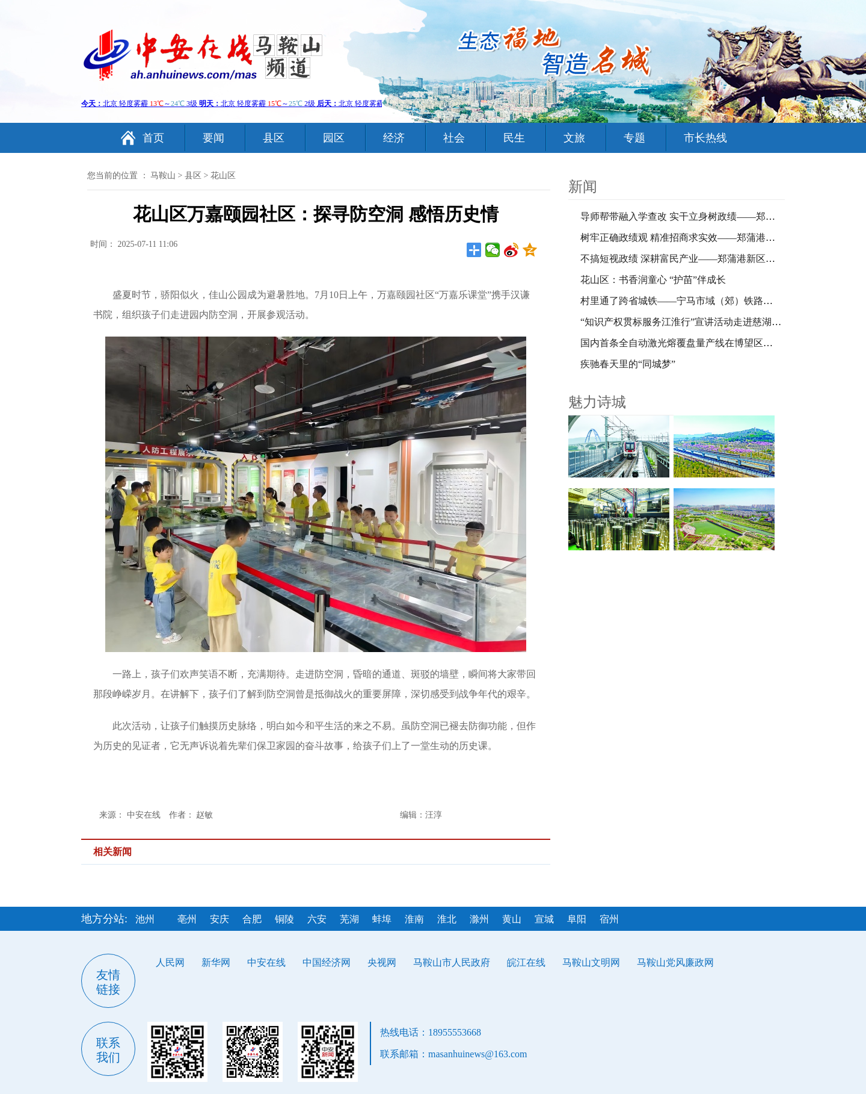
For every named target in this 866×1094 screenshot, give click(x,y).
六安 (317, 919)
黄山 (511, 919)
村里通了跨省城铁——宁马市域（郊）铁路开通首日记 (695, 301)
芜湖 (349, 919)
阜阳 (576, 919)
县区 (273, 138)
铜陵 (284, 919)
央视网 (381, 962)
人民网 (170, 962)
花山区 (223, 175)
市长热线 (705, 138)
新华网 (215, 962)
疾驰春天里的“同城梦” (627, 364)
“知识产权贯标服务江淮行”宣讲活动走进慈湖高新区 (690, 322)
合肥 (252, 919)
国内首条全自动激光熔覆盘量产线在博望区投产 (681, 343)
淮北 (446, 919)
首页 (153, 138)
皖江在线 (526, 962)
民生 (514, 138)
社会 (454, 138)
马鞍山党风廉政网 (675, 962)
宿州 (609, 919)
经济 (394, 138)
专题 (634, 138)
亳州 (187, 919)
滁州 (479, 919)
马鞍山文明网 (591, 962)
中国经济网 (326, 962)
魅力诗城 (597, 402)
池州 (145, 919)
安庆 (219, 919)
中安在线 (266, 962)
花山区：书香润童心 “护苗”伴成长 (653, 280)
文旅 (574, 138)
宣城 (544, 919)
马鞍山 (163, 175)
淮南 (414, 919)
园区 (334, 138)
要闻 (213, 138)
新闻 (582, 186)
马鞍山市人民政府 (451, 962)
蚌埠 (382, 919)
